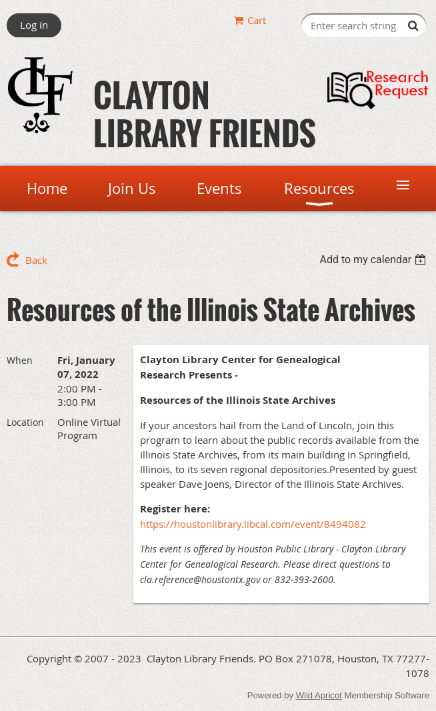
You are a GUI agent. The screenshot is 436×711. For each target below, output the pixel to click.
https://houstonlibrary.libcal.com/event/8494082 (253, 523)
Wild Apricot (319, 695)
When (20, 360)
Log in (34, 24)
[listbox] (374, 259)
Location (25, 422)
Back (36, 260)
